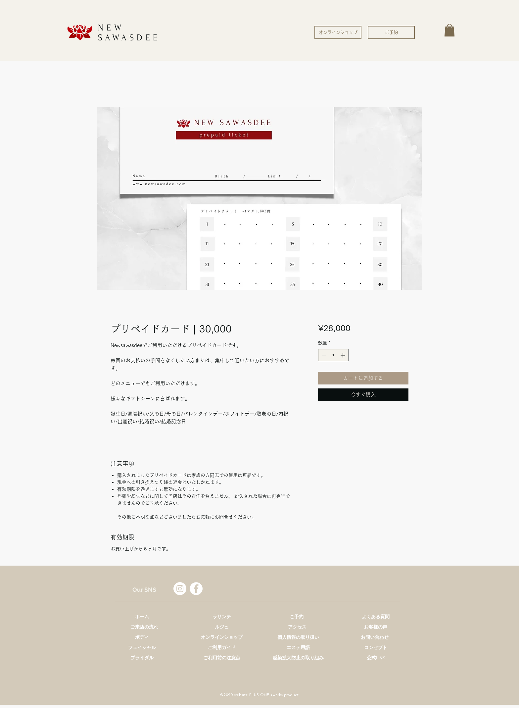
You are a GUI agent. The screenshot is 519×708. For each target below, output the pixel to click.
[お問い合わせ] (375, 637)
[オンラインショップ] (337, 32)
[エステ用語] (298, 647)
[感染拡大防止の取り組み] (298, 658)
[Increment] (343, 355)
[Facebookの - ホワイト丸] (196, 588)
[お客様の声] (376, 627)
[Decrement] (323, 355)
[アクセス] (297, 627)
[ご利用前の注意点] (221, 658)
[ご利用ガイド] (222, 647)
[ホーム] (142, 617)
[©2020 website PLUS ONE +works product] (259, 695)
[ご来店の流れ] (144, 627)
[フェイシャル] (142, 647)
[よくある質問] (376, 617)
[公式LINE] (376, 658)
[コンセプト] (376, 647)
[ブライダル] (142, 658)
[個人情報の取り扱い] (298, 637)
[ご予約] (391, 32)
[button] (449, 30)
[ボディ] (142, 637)
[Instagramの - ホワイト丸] (179, 588)
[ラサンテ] (222, 617)
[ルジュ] (222, 627)
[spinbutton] (333, 355)
